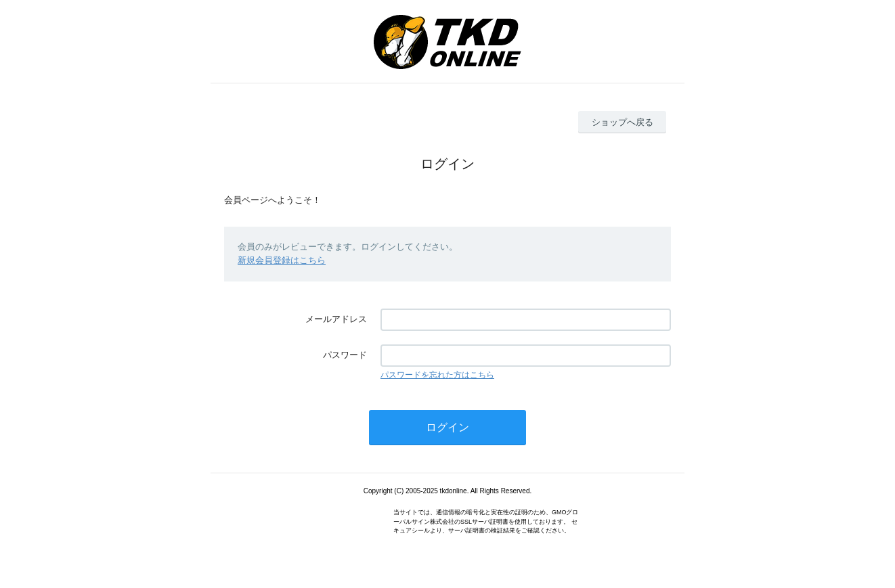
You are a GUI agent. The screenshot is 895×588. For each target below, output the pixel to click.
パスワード (345, 355)
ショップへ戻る (622, 122)
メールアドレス (336, 319)
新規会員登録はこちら (282, 260)
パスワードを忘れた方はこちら (437, 375)
